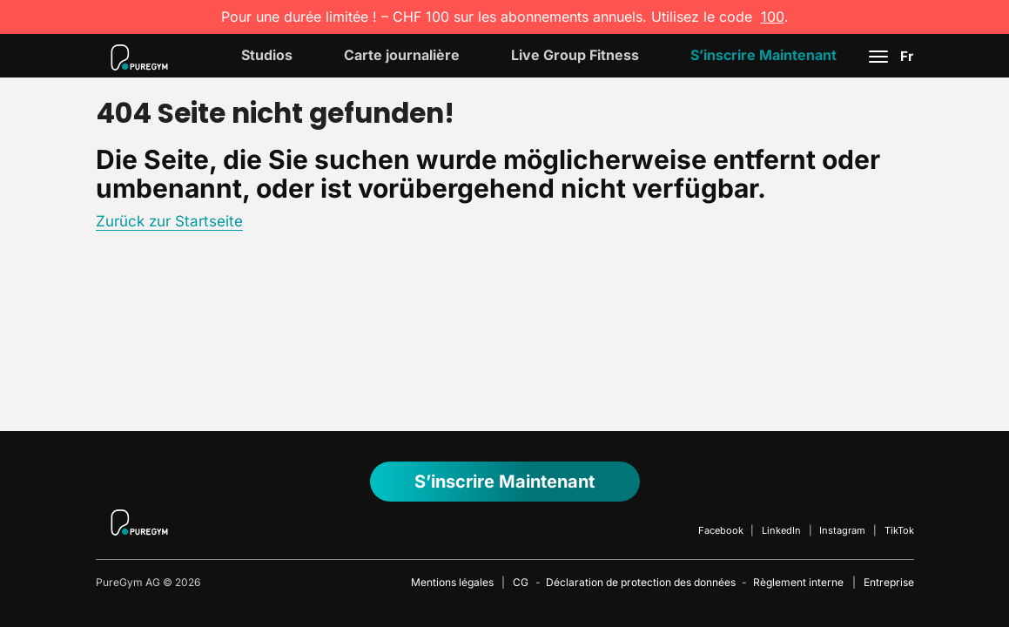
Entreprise (889, 582)
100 (772, 16)
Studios (267, 55)
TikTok (899, 530)
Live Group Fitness (575, 55)
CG (520, 582)
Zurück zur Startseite (169, 221)
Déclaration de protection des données (641, 582)
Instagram (842, 530)
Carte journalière (402, 55)
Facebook (720, 530)
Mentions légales (452, 582)
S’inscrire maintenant (763, 55)
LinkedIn (781, 530)
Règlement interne (798, 582)
